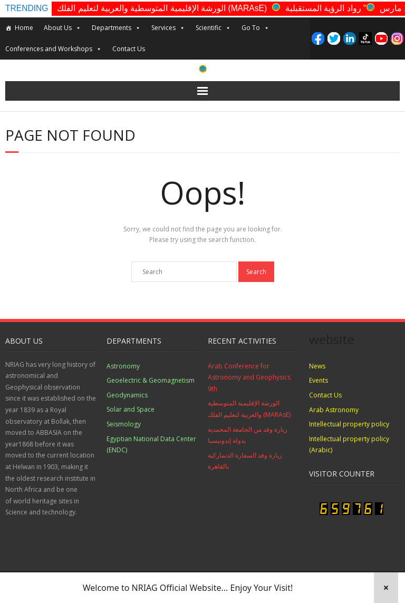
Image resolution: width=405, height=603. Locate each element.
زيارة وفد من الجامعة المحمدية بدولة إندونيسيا (247, 435)
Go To (255, 27)
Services (168, 27)
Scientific (213, 27)
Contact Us (128, 48)
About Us (62, 27)
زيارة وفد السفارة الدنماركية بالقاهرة (245, 461)
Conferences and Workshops (53, 49)
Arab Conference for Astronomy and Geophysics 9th (249, 377)
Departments (116, 27)
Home (24, 27)
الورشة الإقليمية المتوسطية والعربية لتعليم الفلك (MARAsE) (162, 8)
